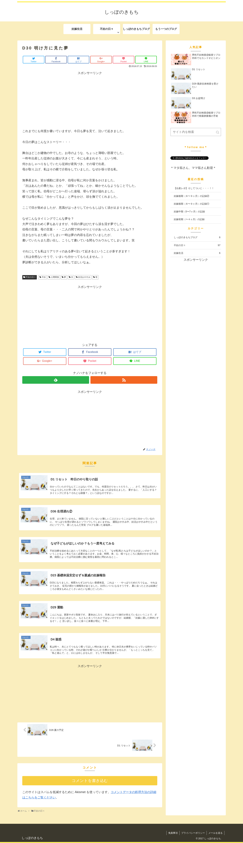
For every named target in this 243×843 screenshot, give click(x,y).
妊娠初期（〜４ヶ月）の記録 (189, 219)
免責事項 (173, 833)
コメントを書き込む (90, 781)
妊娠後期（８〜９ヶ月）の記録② (191, 196)
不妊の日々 (31, 277)
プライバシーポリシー (193, 833)
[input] (195, 132)
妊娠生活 (197, 253)
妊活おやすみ (84, 277)
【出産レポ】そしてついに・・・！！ (194, 188)
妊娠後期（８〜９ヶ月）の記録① (191, 203)
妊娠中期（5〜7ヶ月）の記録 (189, 211)
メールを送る (215, 833)
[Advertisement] (89, 99)
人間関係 (55, 277)
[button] (218, 132)
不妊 (44, 277)
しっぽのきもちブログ (197, 237)
